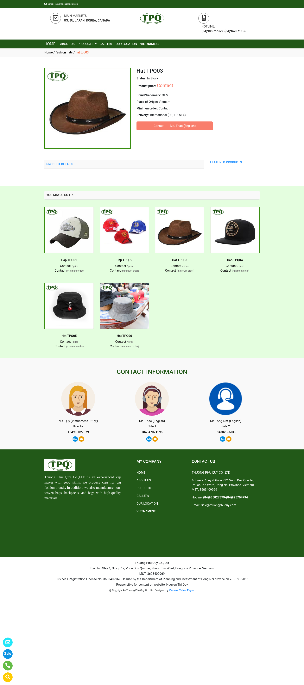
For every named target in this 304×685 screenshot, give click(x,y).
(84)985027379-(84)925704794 (225, 497)
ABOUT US (67, 44)
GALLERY (106, 44)
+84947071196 (151, 432)
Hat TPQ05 (69, 336)
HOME (49, 44)
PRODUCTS (86, 44)
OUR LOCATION (126, 44)
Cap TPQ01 (69, 260)
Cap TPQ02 (124, 260)
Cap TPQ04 (235, 260)
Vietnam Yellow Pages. (182, 590)
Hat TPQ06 (124, 336)
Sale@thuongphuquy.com (218, 505)
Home (48, 52)
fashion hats (64, 52)
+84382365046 (225, 432)
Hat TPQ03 (179, 260)
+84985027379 (78, 432)
